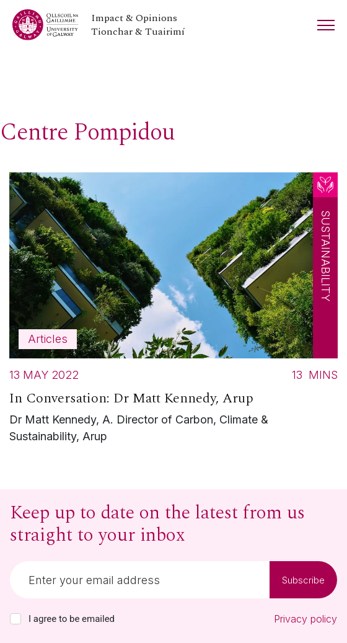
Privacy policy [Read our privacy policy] (305, 619)
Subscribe (303, 580)
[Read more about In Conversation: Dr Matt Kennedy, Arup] (173, 311)
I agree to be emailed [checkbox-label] (72, 618)
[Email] (140, 579)
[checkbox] (15, 618)
